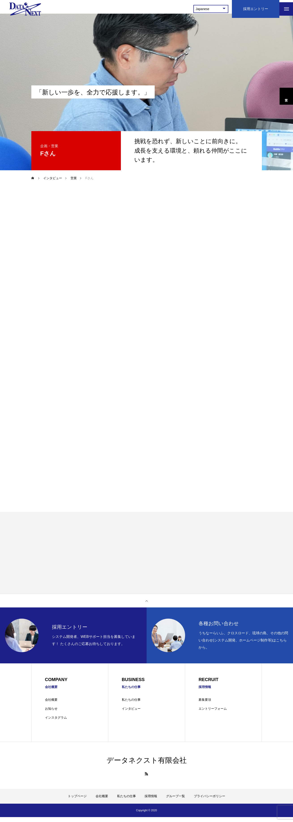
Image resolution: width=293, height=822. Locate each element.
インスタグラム (56, 722)
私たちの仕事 (131, 705)
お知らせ (51, 713)
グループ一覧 (175, 801)
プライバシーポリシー (209, 801)
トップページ (77, 801)
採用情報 (151, 801)
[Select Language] (207, 9)
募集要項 (205, 705)
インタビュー (131, 713)
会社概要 (51, 705)
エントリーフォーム (213, 713)
